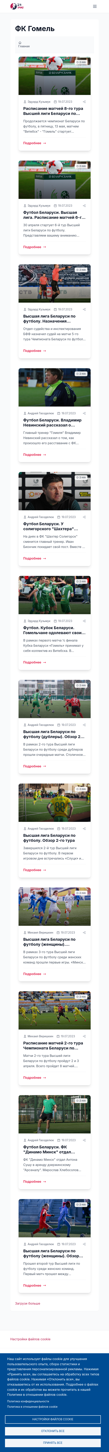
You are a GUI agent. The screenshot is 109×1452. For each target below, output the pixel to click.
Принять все (52, 1442)
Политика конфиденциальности (28, 1401)
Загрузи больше (27, 1303)
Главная (24, 44)
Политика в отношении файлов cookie (32, 1406)
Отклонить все (52, 1431)
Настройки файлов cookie (30, 1339)
